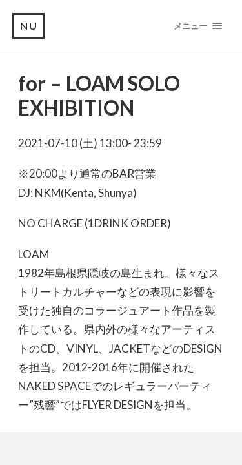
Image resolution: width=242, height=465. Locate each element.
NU (29, 25)
